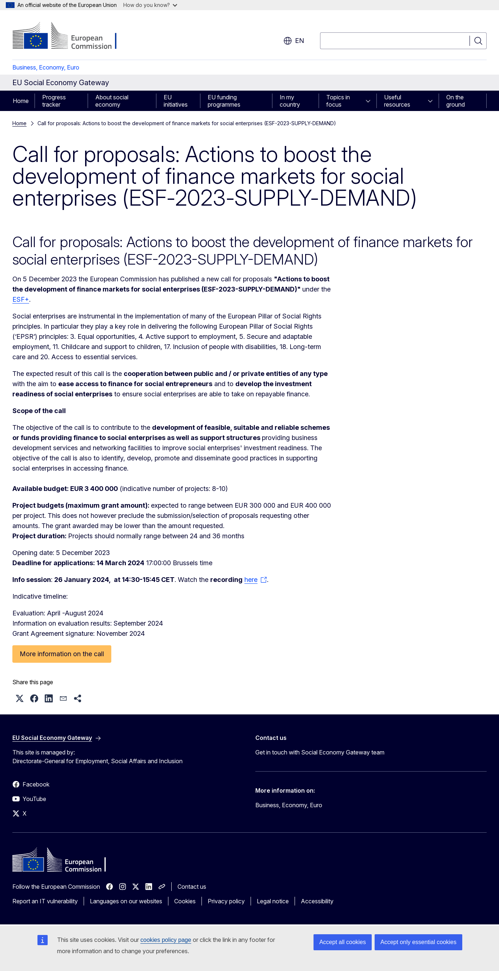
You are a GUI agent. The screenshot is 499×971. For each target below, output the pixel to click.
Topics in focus (338, 101)
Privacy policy (226, 901)
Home (21, 100)
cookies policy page (165, 940)
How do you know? (150, 5)
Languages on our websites (126, 901)
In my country (290, 101)
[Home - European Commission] (71, 36)
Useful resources (397, 101)
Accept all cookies (342, 942)
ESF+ (20, 299)
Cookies (185, 901)
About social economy (111, 101)
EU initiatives (176, 101)
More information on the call (62, 654)
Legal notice (273, 901)
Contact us (191, 886)
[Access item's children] (370, 101)
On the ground (455, 101)
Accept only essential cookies (418, 942)
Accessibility (317, 901)
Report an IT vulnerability (45, 901)
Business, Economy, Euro (45, 67)
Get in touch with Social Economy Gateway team (319, 752)
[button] (19, 698)
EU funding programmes (224, 101)
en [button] (293, 40)
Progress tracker (54, 101)
